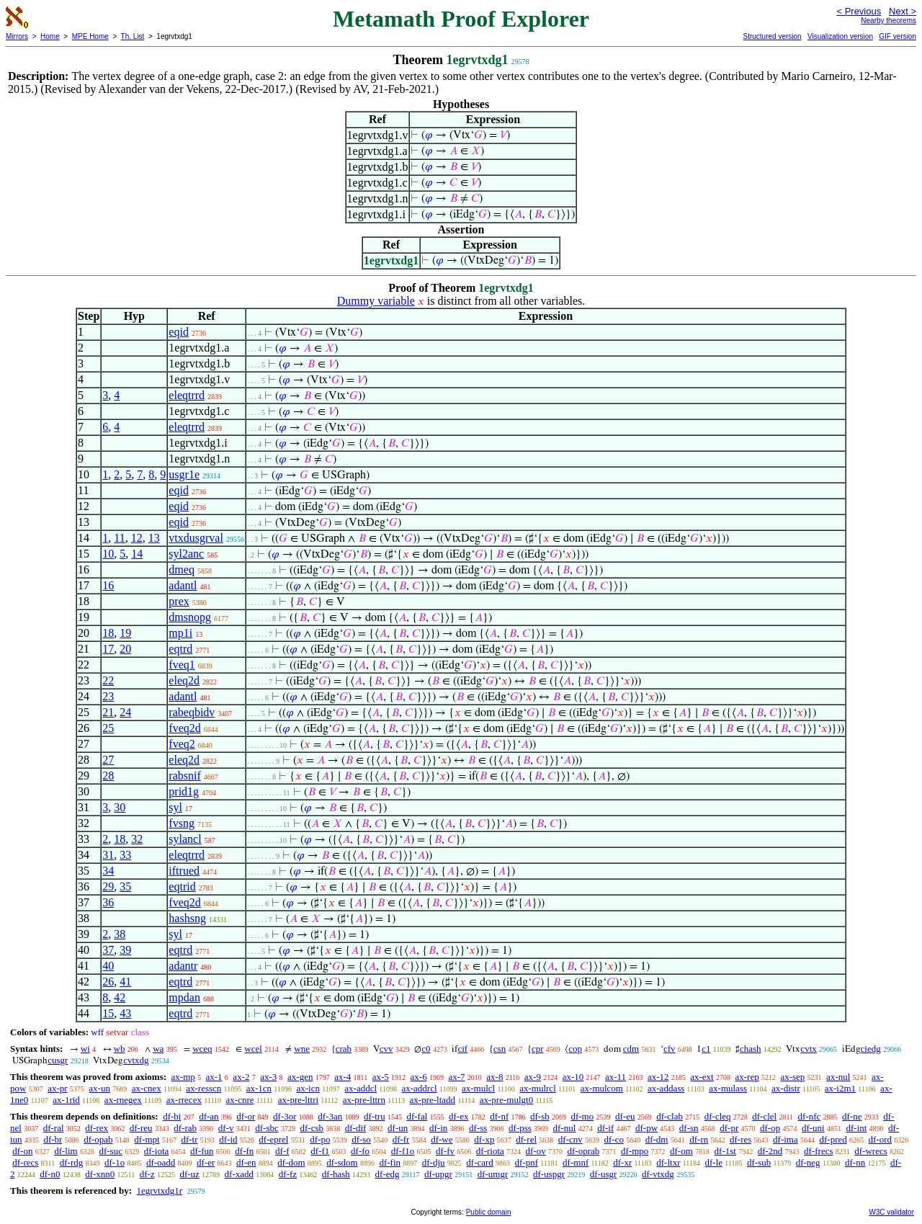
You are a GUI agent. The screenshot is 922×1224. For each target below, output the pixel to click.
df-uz (189, 1174)
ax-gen (300, 1076)
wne (302, 1048)
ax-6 (419, 1076)
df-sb (540, 1116)
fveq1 (181, 664)
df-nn (855, 1162)
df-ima (785, 1139)
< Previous (858, 11)
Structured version (772, 36)
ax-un (99, 1088)
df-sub (759, 1162)
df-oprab (583, 1150)
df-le (713, 1162)
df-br (52, 1139)
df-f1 (319, 1150)
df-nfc (809, 1116)
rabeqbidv (192, 712)
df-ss (478, 1127)
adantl (183, 585)
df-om (681, 1150)
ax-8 (494, 1076)
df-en (246, 1162)
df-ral (53, 1127)
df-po (320, 1139)
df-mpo (634, 1150)
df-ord (880, 1139)
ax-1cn (259, 1088)
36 (108, 902)
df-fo (360, 1150)
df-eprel (273, 1139)
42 (119, 997)
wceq (202, 1048)
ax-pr (57, 1088)
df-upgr (438, 1174)
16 (108, 585)
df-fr (401, 1139)
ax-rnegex (123, 1099)
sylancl (185, 839)
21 (108, 712)
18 (108, 633)
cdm (631, 1048)
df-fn (244, 1150)
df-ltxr (668, 1162)
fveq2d (184, 728)
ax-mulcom (602, 1088)
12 (137, 538)
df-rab (185, 1127)
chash (750, 1048)
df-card (479, 1162)
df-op (770, 1127)
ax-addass (666, 1088)
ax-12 (658, 1076)
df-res (740, 1139)
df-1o (114, 1162)
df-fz (288, 1174)
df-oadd (160, 1162)
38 (119, 934)
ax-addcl (360, 1088)
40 (108, 966)
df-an (208, 1116)
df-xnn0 (100, 1174)
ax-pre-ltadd (433, 1099)
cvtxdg (135, 1060)
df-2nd (770, 1150)
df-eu (625, 1116)
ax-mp (183, 1076)
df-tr (189, 1139)
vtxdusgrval (196, 538)
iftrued (184, 871)
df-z (147, 1174)
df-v (226, 1127)
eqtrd (180, 649)
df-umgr (493, 1174)
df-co (614, 1139)
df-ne (851, 1116)
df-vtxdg (658, 1174)
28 (108, 775)
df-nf (499, 1116)
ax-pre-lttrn (364, 1099)
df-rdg (72, 1162)
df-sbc (267, 1127)
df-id (228, 1139)
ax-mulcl (478, 1088)
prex (179, 601)
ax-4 (342, 1076)
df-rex (96, 1127)
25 (108, 728)
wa (158, 1048)
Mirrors (17, 36)
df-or (245, 1116)
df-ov (536, 1150)
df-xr (622, 1162)
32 (137, 839)
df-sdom (341, 1162)
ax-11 (615, 1076)
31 (108, 855)
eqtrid (182, 886)
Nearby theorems (888, 20)
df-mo (582, 1116)
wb (119, 1048)
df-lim (66, 1150)
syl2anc (186, 554)
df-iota (156, 1150)
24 (125, 712)
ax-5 (380, 1076)
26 (108, 981)
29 (108, 886)
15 (108, 1013)
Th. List (133, 36)
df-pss (520, 1127)
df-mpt (146, 1139)
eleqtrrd (187, 395)
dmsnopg (190, 617)
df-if (605, 1127)
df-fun (202, 1150)
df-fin (389, 1162)
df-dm (656, 1139)
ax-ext (701, 1076)
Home (50, 36)
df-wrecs (870, 1150)
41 (125, 981)
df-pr (729, 1127)
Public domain (488, 1212)
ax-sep (792, 1076)
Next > (902, 11)
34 (108, 871)
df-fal (416, 1116)
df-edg (387, 1174)
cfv (669, 1048)
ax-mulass (728, 1088)
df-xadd (239, 1174)
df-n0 (50, 1174)
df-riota (490, 1150)
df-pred (832, 1139)
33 (125, 855)
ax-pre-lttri (298, 1099)
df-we (441, 1139)
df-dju (433, 1162)
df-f (282, 1150)
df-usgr (603, 1174)
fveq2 (181, 744)
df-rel (526, 1139)
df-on (22, 1150)
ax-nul (838, 1076)
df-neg (808, 1162)
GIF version (897, 36)
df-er (206, 1162)
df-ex (458, 1116)
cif (462, 1048)
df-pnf (527, 1162)
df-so (361, 1139)
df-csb (311, 1127)
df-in (438, 1127)
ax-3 (268, 1076)
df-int (856, 1127)
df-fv (445, 1150)
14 (137, 554)
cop (575, 1048)
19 (125, 633)
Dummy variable (376, 301)
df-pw (646, 1127)
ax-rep (746, 1076)
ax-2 (241, 1076)
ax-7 (456, 1076)
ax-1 (214, 1076)
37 (108, 950)
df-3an (330, 1116)
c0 (425, 1048)
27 (108, 760)
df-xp (484, 1139)
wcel (253, 1048)
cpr (538, 1048)
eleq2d (184, 680)
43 (125, 1013)
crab (344, 1048)
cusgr (58, 1060)
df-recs (25, 1162)
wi (85, 1048)
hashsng (187, 918)
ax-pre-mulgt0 (506, 1099)
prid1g (184, 791)
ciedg (871, 1048)
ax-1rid (66, 1099)
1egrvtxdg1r (159, 1190)
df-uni (813, 1127)
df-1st (725, 1150)
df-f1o (403, 1150)
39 (125, 950)
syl (175, 807)
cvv (386, 1048)
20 (125, 649)
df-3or (285, 1116)
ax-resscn (203, 1088)
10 (108, 554)
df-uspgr (549, 1174)
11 (119, 538)
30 (119, 807)
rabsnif (184, 775)
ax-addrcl (419, 1088)
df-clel (764, 1116)
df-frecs (818, 1150)
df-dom (291, 1162)
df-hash (336, 1174)
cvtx (808, 1048)
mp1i (180, 633)
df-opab (98, 1139)
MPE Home (90, 36)
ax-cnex (146, 1088)
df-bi (172, 1116)
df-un (398, 1127)
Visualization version (840, 36)
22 (108, 680)
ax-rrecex (184, 1099)
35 (125, 886)
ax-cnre (240, 1099)
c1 (706, 1048)
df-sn (689, 1127)
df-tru (374, 1116)
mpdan (184, 997)
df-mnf (575, 1162)
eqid (179, 332)
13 (154, 538)
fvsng (181, 823)
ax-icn (307, 1088)
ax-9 (532, 1076)
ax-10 (573, 1076)
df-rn (698, 1139)
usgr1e (184, 474)
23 (108, 696)
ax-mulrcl (537, 1088)
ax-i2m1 (840, 1088)
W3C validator (891, 1212)
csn (499, 1048)
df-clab (669, 1116)
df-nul (564, 1127)
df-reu (141, 1127)
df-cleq (717, 1116)
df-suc (110, 1150)
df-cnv (570, 1139)
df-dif (356, 1127)
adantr (183, 966)
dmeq (181, 569)
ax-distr (785, 1088)
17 (108, 649)
